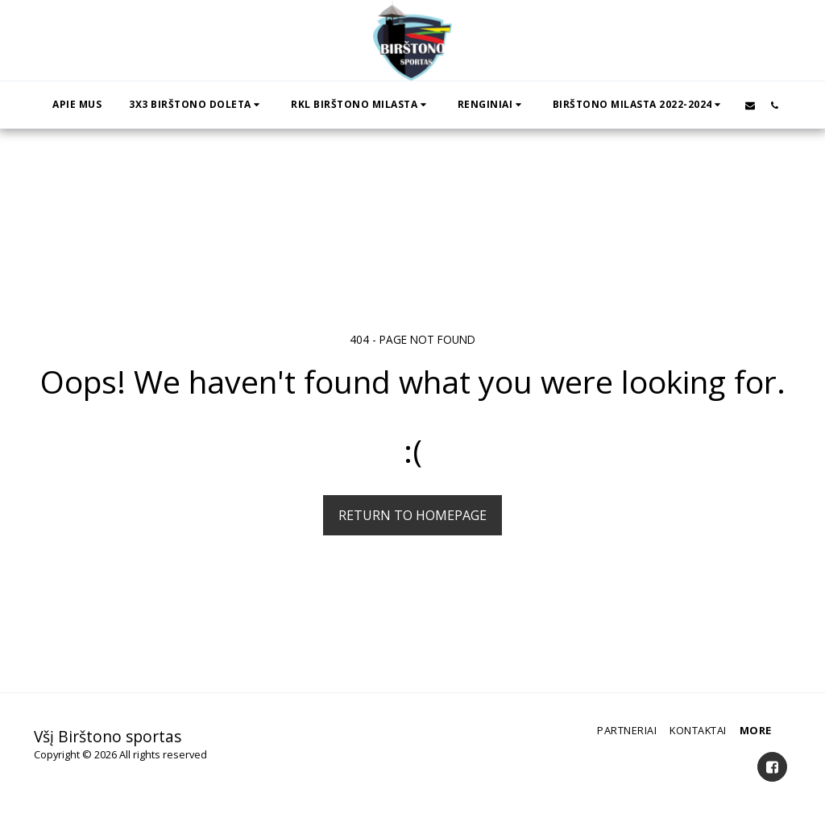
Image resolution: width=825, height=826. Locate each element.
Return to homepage (412, 515)
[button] (196, 104)
